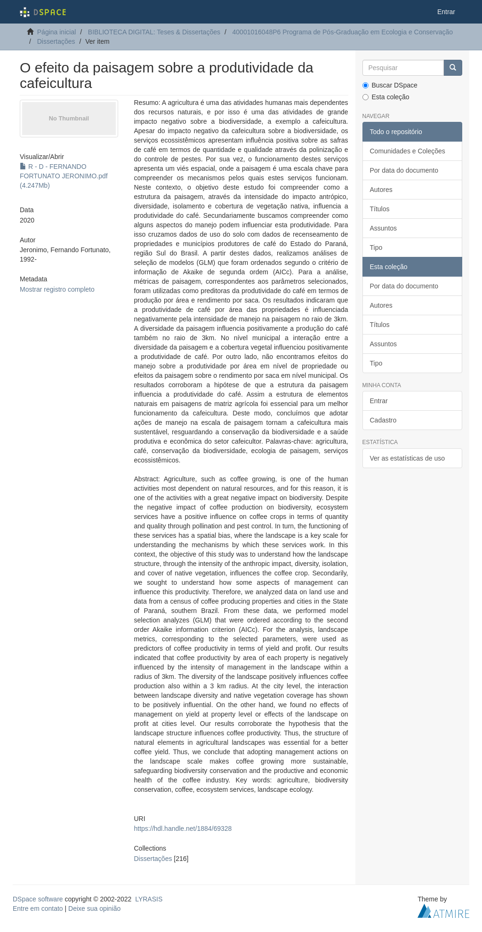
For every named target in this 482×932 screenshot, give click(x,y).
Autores (381, 189)
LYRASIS (148, 899)
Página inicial (56, 32)
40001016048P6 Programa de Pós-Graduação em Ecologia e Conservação (343, 32)
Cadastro (383, 420)
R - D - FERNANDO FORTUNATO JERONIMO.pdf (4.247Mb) (64, 176)
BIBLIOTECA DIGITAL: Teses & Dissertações (154, 32)
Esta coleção (386, 97)
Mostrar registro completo (57, 289)
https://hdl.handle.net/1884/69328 (183, 828)
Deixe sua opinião (94, 908)
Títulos (380, 209)
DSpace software (38, 899)
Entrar (379, 401)
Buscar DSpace (390, 85)
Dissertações (56, 41)
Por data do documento (404, 170)
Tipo (376, 247)
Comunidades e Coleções (407, 151)
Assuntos (383, 228)
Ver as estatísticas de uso (407, 458)
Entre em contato (38, 908)
